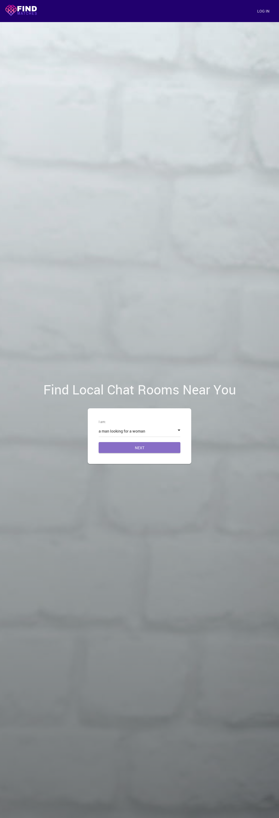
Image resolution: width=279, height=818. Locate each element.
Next (139, 447)
